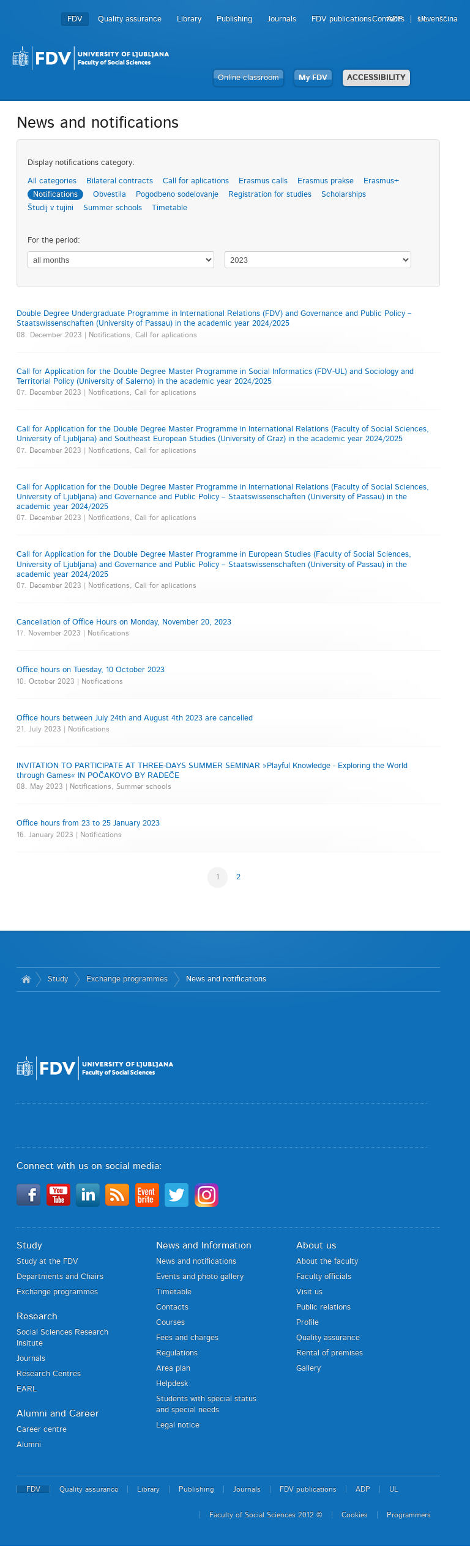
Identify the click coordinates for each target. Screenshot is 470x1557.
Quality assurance (130, 19)
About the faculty (327, 1262)
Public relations (323, 1307)
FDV (75, 19)
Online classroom (248, 78)
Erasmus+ (381, 181)
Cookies (354, 1515)
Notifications (55, 195)
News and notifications (226, 979)
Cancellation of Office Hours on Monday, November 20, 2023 (124, 622)
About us (316, 1245)
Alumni (29, 1445)
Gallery (308, 1368)
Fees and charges (187, 1338)
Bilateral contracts (119, 181)
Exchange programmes (127, 979)
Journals (281, 19)
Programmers (409, 1515)
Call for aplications (196, 181)
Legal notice (178, 1425)
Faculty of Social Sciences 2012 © (266, 1515)
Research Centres (49, 1374)
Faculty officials (323, 1277)
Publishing (234, 19)
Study (58, 979)
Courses (170, 1323)
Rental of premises (329, 1353)
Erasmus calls (263, 181)
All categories (52, 181)
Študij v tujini (50, 208)
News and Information (204, 1245)
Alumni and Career (58, 1413)
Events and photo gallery (200, 1277)
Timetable (169, 208)
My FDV (313, 78)
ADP (395, 19)
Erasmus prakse (325, 181)
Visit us (309, 1292)
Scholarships (343, 195)
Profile (307, 1323)
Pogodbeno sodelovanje (177, 195)
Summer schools (112, 208)
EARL (27, 1389)
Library (189, 19)
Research (37, 1316)
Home (26, 979)
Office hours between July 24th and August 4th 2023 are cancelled (135, 718)
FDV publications (341, 19)
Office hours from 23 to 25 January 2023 (88, 823)
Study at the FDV (47, 1262)
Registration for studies (269, 195)
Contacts (172, 1307)
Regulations (177, 1353)
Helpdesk (172, 1384)
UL (423, 19)
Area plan (173, 1368)
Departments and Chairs (60, 1277)
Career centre (42, 1430)
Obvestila (109, 195)
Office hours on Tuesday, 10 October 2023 (91, 670)
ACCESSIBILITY (376, 78)
